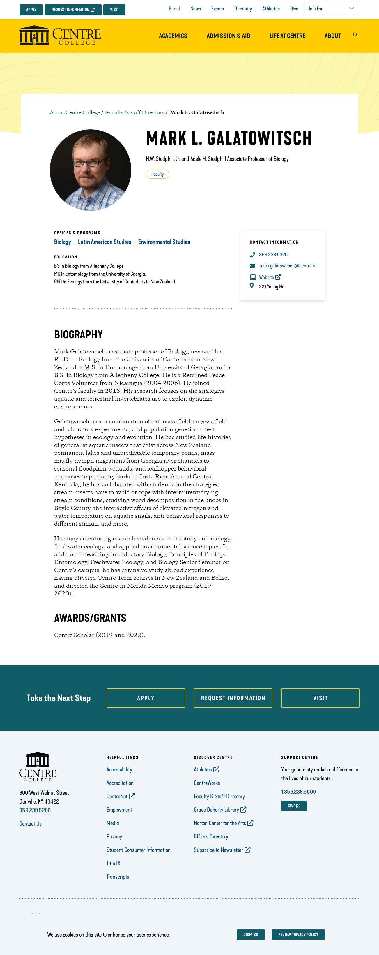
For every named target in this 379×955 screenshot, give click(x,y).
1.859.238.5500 (298, 791)
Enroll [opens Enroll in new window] (174, 9)
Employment (119, 809)
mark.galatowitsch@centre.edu (289, 265)
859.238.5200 (35, 810)
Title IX (114, 863)
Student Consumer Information (139, 849)
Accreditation (120, 782)
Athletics (271, 9)
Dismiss (250, 934)
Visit (114, 9)
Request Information (71, 9)
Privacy (114, 836)
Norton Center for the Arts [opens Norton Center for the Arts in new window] (220, 823)
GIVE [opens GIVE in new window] (291, 806)
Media (113, 823)
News (195, 9)
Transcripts (118, 876)
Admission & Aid (228, 36)
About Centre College (75, 112)
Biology (62, 241)
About (333, 36)
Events (217, 9)
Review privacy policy (298, 934)
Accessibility (119, 769)
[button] (355, 36)
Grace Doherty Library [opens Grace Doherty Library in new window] (216, 809)
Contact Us (30, 823)
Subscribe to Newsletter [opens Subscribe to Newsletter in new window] (218, 849)
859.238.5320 (273, 254)
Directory (243, 9)
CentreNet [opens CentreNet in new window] (117, 796)
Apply (31, 9)
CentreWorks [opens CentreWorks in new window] (207, 782)
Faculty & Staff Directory (135, 112)
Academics (173, 36)
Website (266, 277)
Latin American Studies (104, 241)
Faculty (157, 174)
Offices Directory (211, 836)
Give (294, 9)
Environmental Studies (164, 241)
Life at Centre (287, 36)
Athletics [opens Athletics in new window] (203, 769)
